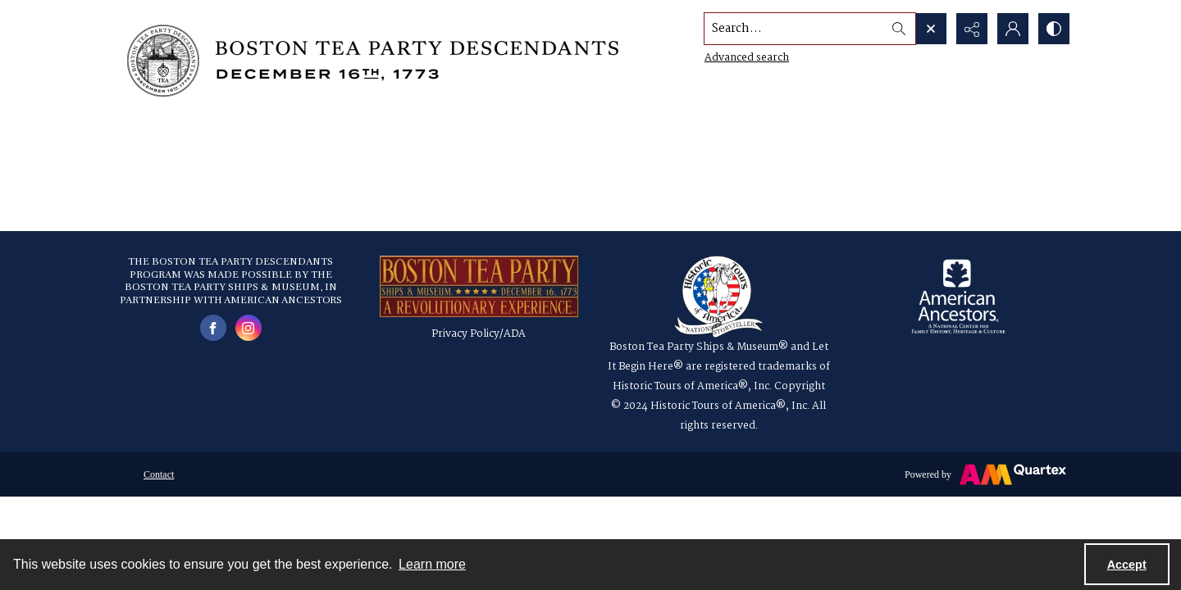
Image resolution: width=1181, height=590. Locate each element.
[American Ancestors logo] (958, 297)
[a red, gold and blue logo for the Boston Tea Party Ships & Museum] (479, 286)
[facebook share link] (213, 328)
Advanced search (746, 57)
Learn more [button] (432, 564)
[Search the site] (793, 28)
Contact (159, 474)
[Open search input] (930, 28)
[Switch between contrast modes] (1053, 28)
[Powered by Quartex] (985, 474)
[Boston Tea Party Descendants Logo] (372, 61)
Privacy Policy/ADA (478, 334)
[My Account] (1012, 28)
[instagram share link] (248, 328)
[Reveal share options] (971, 28)
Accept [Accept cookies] (1127, 564)
